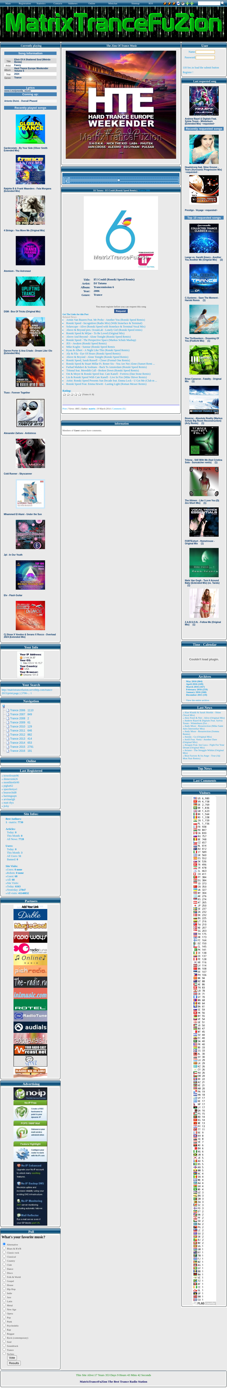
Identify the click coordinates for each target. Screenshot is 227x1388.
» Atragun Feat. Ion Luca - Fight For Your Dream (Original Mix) (203, 746)
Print (64, 408)
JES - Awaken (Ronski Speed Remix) (86, 343)
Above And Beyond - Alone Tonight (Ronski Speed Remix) (98, 336)
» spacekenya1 (9, 789)
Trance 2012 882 (21, 734)
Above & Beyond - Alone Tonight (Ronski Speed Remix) (97, 357)
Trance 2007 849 (21, 714)
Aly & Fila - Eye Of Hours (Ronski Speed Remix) (93, 353)
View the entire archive (197, 700)
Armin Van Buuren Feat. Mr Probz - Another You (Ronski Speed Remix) (105, 319)
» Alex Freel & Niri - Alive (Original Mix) (204, 717)
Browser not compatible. (30, 345)
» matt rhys (8, 802)
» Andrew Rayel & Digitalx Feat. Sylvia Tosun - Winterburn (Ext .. (202, 722)
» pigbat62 (7, 785)
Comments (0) (118, 408)
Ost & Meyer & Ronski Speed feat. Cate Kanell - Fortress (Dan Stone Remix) (108, 373)
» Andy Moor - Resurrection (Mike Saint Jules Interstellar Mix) (203, 727)
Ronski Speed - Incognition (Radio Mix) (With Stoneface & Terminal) (104, 323)
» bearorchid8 (9, 792)
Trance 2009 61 (20, 722)
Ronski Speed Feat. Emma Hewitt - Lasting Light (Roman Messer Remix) (106, 384)
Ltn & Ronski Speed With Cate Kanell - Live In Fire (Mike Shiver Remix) (106, 377)
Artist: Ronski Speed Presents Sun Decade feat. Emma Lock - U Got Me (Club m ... (111, 380)
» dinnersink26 (10, 779)
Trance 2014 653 (21, 742)
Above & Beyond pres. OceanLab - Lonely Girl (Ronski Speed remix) (104, 330)
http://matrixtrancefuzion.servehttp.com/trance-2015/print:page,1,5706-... (27, 691)
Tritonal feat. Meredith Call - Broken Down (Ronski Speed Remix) (102, 370)
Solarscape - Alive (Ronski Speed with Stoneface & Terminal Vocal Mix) (105, 326)
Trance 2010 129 (21, 726)
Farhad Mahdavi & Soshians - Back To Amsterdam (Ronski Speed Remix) (106, 367)
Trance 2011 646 (21, 730)
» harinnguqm (9, 795)
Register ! (188, 72)
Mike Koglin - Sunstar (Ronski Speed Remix (90, 346)
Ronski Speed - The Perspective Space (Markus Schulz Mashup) (101, 340)
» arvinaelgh (8, 799)
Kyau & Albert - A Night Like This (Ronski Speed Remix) (97, 350)
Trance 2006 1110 (22, 710)
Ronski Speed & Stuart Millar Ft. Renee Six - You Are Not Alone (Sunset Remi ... (110, 363)
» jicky (5, 806)
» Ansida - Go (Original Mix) (197, 736)
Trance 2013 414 (21, 738)
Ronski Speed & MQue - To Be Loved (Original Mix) (95, 333)
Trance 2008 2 (19, 718)
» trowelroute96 (10, 775)
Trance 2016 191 (21, 750)
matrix (12, 822)
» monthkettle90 (10, 782)
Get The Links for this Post (75, 314)
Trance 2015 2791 (22, 746)
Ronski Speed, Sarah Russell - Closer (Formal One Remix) (98, 360)
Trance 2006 (144, 190)
